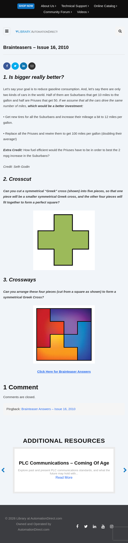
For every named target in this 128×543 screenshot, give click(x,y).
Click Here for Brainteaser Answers (64, 371)
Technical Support (75, 6)
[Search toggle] (120, 31)
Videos (83, 12)
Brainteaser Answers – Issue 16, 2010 (48, 409)
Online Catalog (105, 6)
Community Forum (58, 12)
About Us (49, 6)
